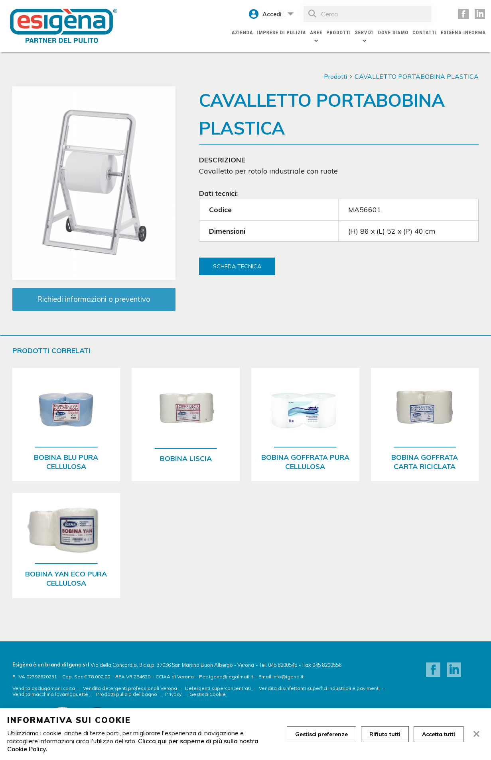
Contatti (424, 32)
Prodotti (338, 32)
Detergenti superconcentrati (218, 688)
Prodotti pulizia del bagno (126, 694)
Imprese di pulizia (281, 32)
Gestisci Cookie (207, 694)
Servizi (364, 32)
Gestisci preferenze (321, 734)
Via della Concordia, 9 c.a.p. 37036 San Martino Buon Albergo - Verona (172, 665)
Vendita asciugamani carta (43, 688)
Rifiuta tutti (384, 734)
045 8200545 (282, 665)
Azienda (242, 32)
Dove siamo (393, 32)
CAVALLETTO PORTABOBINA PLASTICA (417, 76)
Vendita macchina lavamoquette (50, 694)
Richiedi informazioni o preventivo (93, 299)
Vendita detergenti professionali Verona (130, 688)
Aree (316, 32)
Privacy (173, 694)
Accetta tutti (438, 734)
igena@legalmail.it (231, 677)
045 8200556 (326, 665)
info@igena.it (288, 677)
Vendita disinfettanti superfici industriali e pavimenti (319, 688)
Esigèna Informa (463, 32)
